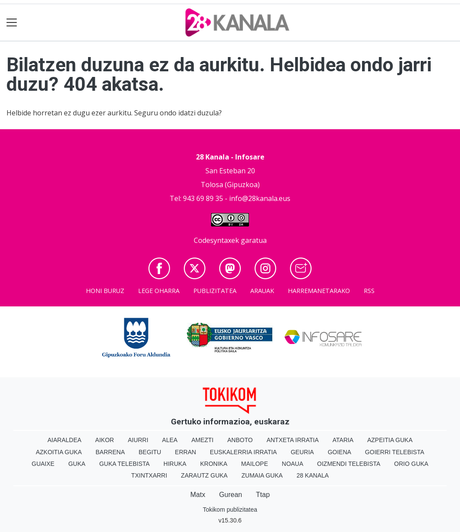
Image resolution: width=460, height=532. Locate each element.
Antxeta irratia (293, 439)
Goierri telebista (394, 452)
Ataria (342, 439)
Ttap (263, 494)
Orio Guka (411, 463)
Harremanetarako (319, 291)
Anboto (240, 439)
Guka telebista (124, 463)
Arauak (262, 291)
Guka (76, 463)
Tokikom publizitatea (230, 509)
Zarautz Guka (204, 475)
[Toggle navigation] (12, 22)
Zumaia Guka (262, 475)
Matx (197, 494)
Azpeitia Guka (390, 439)
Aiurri (138, 439)
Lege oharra (159, 291)
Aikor (104, 439)
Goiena (339, 452)
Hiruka (175, 463)
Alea (170, 439)
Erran (185, 452)
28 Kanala (312, 475)
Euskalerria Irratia (243, 452)
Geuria (302, 452)
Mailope (254, 463)
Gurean (230, 494)
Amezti (202, 439)
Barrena (110, 452)
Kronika (213, 463)
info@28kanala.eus (259, 198)
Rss (369, 291)
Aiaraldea (64, 439)
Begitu (150, 452)
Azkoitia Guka (59, 452)
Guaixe (43, 463)
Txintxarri (149, 475)
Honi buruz (105, 291)
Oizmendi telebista (349, 463)
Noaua (292, 463)
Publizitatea (214, 291)
